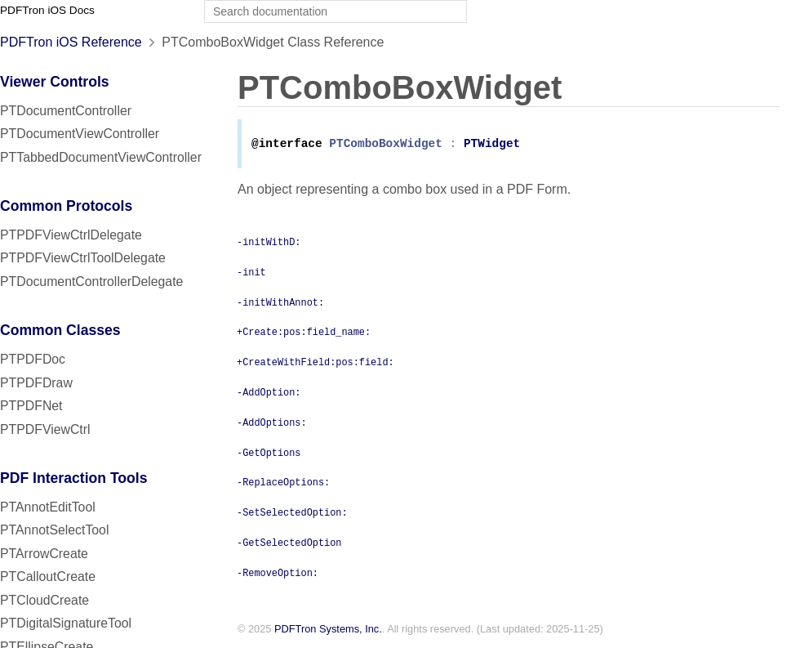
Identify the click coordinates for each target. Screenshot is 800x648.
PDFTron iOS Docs (47, 10)
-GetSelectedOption (289, 543)
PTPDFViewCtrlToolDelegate (83, 258)
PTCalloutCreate (48, 576)
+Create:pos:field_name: (304, 332)
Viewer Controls (54, 82)
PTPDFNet (31, 406)
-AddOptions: (272, 423)
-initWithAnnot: (280, 303)
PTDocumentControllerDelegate (91, 281)
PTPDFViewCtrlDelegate (71, 235)
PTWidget (492, 145)
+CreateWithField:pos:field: (315, 362)
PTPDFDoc (32, 359)
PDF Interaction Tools (74, 478)
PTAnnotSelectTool (54, 530)
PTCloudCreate (44, 600)
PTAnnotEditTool (48, 507)
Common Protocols (66, 206)
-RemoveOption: (277, 573)
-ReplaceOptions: (283, 482)
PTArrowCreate (44, 554)
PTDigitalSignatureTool (65, 623)
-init (251, 272)
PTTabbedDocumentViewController (101, 157)
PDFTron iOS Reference (71, 42)
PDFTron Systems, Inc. (328, 630)
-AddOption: (268, 393)
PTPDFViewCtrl (45, 429)
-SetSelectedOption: (292, 513)
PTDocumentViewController (79, 134)
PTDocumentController (65, 111)
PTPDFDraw (36, 383)
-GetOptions (268, 453)
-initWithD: (268, 242)
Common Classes (60, 330)
